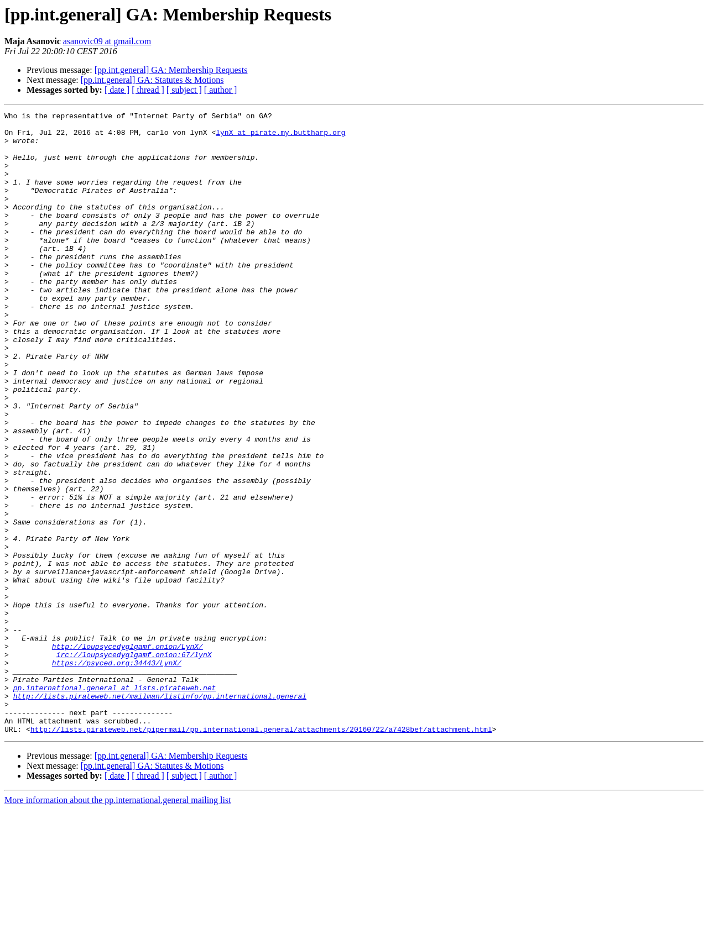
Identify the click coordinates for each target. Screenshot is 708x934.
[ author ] (220, 90)
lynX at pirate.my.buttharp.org (280, 137)
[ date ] (117, 90)
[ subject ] (184, 90)
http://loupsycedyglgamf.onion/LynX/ (127, 754)
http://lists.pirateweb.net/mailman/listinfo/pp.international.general (159, 813)
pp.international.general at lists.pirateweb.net (114, 804)
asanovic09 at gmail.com (107, 41)
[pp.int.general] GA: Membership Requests (171, 70)
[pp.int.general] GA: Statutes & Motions (152, 80)
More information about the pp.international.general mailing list (117, 924)
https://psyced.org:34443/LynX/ (116, 774)
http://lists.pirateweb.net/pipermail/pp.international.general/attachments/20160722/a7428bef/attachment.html (261, 853)
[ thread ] (148, 90)
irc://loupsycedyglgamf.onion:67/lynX (134, 764)
